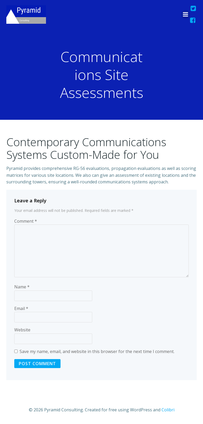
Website (22, 330)
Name (22, 287)
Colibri (168, 410)
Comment (25, 221)
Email (21, 308)
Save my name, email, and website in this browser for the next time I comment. (97, 351)
